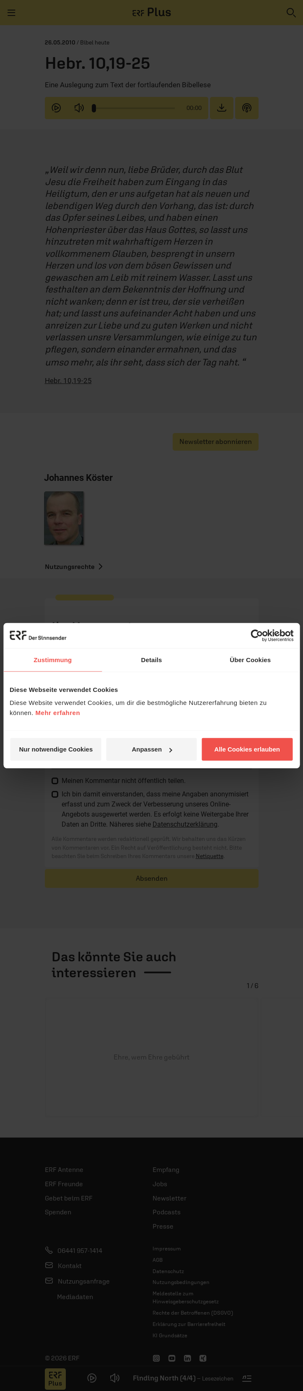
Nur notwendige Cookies (56, 749)
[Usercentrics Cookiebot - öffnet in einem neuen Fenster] (256, 635)
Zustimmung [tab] (53, 659)
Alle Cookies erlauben (247, 749)
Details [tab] (151, 659)
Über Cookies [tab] (250, 659)
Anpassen (152, 749)
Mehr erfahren (58, 712)
